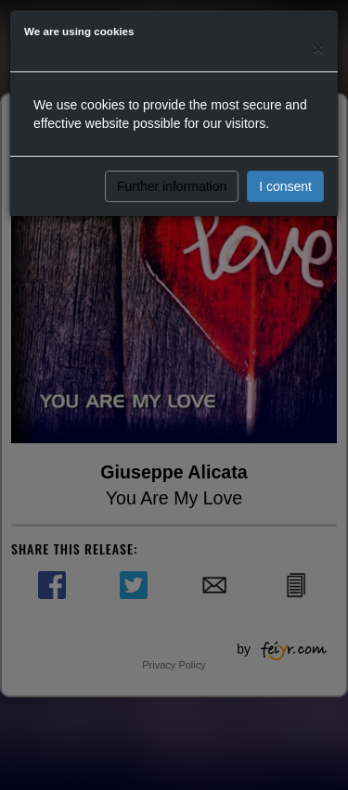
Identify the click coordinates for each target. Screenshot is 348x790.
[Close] (318, 47)
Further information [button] (171, 186)
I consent (285, 186)
